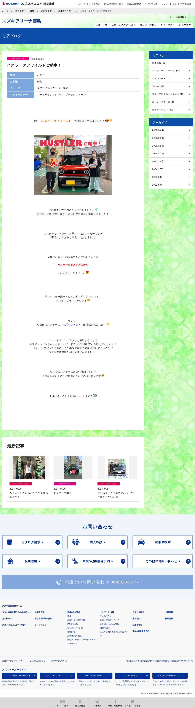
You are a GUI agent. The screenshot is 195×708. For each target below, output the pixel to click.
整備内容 (71, 632)
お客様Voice (7, 618)
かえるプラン (106, 616)
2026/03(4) (158, 138)
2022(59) (157, 185)
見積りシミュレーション (55, 675)
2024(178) (157, 169)
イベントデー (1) (160, 78)
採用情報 (169, 618)
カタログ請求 (138, 612)
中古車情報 (185, 4)
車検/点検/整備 (134, 4)
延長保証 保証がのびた (110, 624)
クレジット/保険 (169, 4)
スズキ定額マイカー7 (109, 620)
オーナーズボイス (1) (163, 102)
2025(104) (157, 161)
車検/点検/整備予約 (141, 631)
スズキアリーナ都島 (24, 11)
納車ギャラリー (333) (163, 110)
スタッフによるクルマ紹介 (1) (167, 94)
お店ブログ (46, 11)
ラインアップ (151, 4)
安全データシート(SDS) (12, 661)
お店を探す (94, 4)
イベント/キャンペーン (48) (166, 71)
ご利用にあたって (37, 661)
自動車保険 (105, 628)
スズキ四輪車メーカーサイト (18, 675)
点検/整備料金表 (74, 636)
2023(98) (157, 177)
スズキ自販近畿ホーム (12, 606)
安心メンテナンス (75, 628)
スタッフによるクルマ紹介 (14, 625)
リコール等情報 (130, 675)
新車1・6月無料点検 (76, 620)
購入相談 (136, 618)
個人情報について (59, 661)
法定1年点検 (72, 624)
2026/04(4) (158, 130)
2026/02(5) (158, 146)
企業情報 (169, 612)
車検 (69, 616)
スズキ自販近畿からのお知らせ (16, 612)
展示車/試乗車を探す (113, 4)
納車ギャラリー (65, 11)
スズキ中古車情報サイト (168, 675)
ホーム (82, 4)
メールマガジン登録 (93, 675)
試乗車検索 (137, 625)
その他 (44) (158, 86)
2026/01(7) (158, 153)
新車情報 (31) (159, 63)
